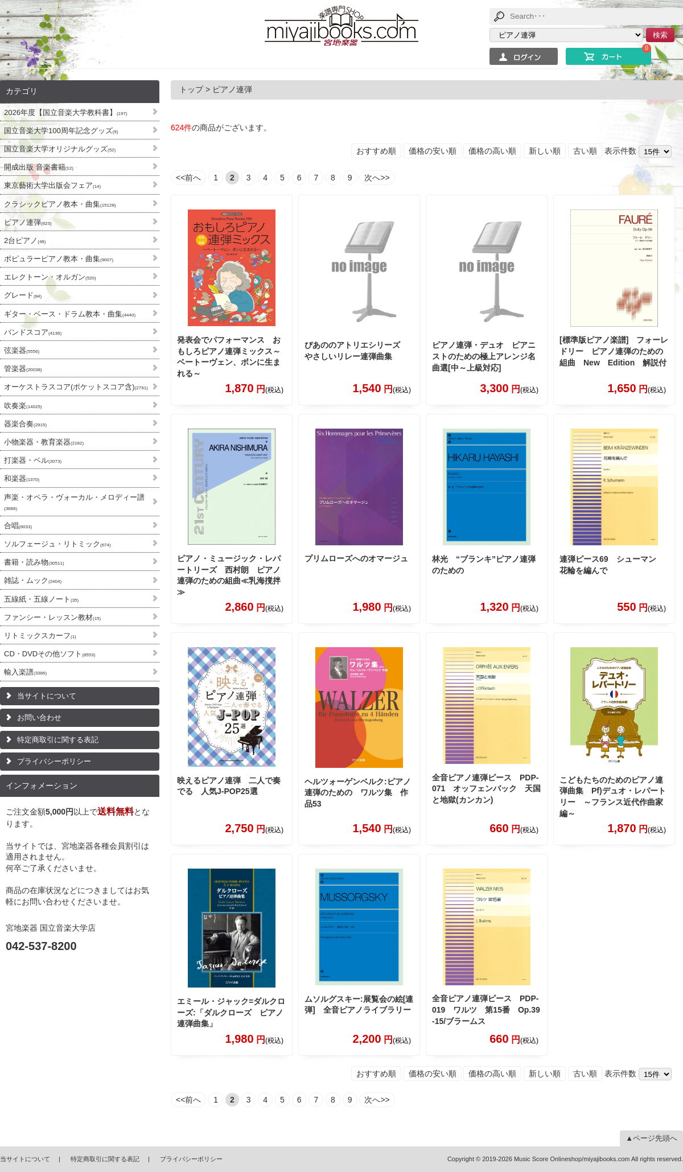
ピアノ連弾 (28, 222)
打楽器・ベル (32, 460)
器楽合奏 (25, 424)
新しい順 (545, 150)
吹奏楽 (23, 405)
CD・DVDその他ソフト (49, 653)
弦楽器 (21, 350)
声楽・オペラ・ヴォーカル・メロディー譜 (74, 502)
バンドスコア (32, 332)
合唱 (18, 525)
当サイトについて (46, 696)
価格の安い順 (432, 150)
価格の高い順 (492, 150)
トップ (191, 89)
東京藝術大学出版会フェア (52, 185)
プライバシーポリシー (54, 761)
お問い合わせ (39, 717)
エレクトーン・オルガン (50, 277)
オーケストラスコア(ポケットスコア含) (76, 387)
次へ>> (376, 177)
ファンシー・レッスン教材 (52, 617)
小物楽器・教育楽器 (44, 442)
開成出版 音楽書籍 (38, 167)
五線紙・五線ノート (41, 599)
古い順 (585, 150)
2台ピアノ (25, 240)
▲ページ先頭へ (651, 1138)
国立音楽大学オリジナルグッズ (60, 149)
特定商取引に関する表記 (57, 739)
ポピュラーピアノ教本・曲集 (58, 258)
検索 (660, 35)
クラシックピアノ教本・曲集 (60, 204)
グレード (23, 295)
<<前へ (188, 177)
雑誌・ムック (32, 580)
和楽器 (21, 478)
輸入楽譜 (25, 672)
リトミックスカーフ (40, 635)
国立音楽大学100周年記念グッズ (61, 130)
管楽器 (23, 368)
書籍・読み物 (34, 562)
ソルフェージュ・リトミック (57, 544)
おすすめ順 (376, 150)
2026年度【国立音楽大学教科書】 (65, 112)
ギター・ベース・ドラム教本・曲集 (69, 314)
